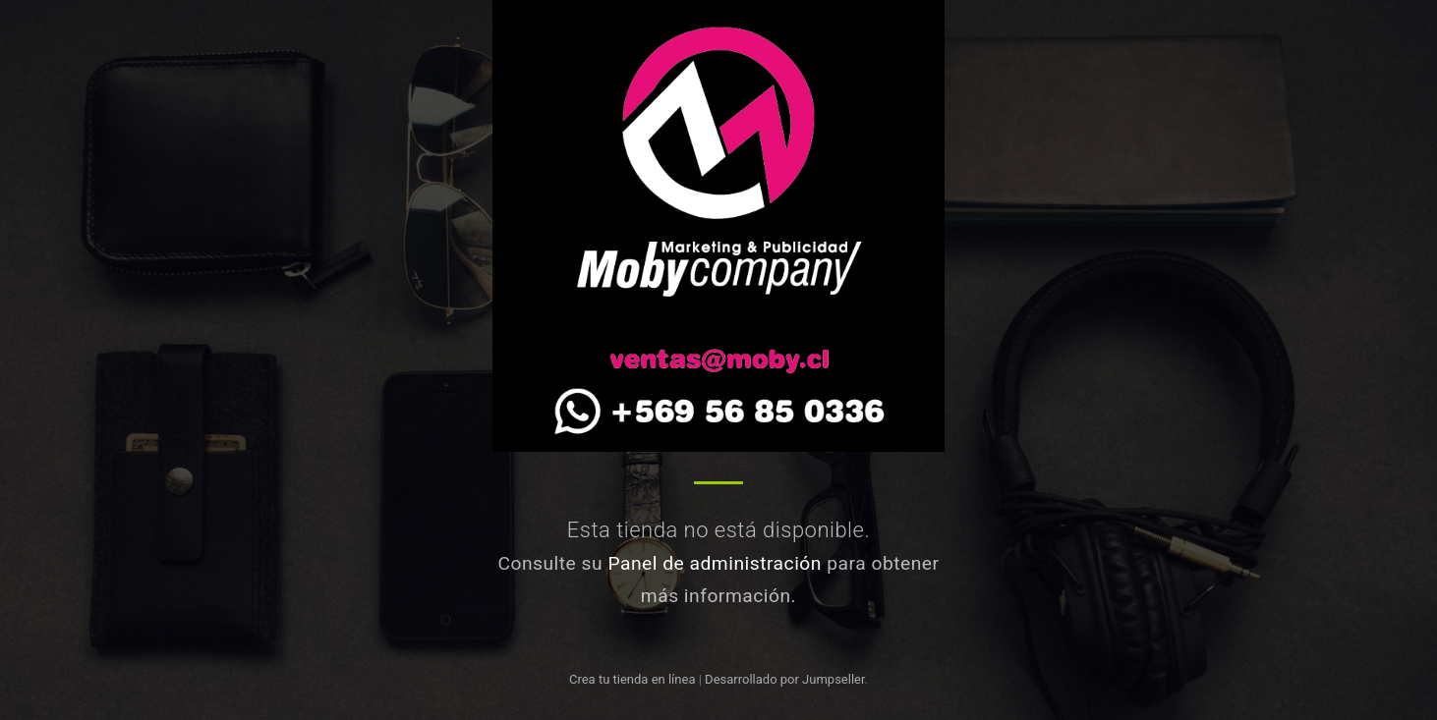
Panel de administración (714, 563)
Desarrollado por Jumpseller (785, 679)
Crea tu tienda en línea (634, 679)
